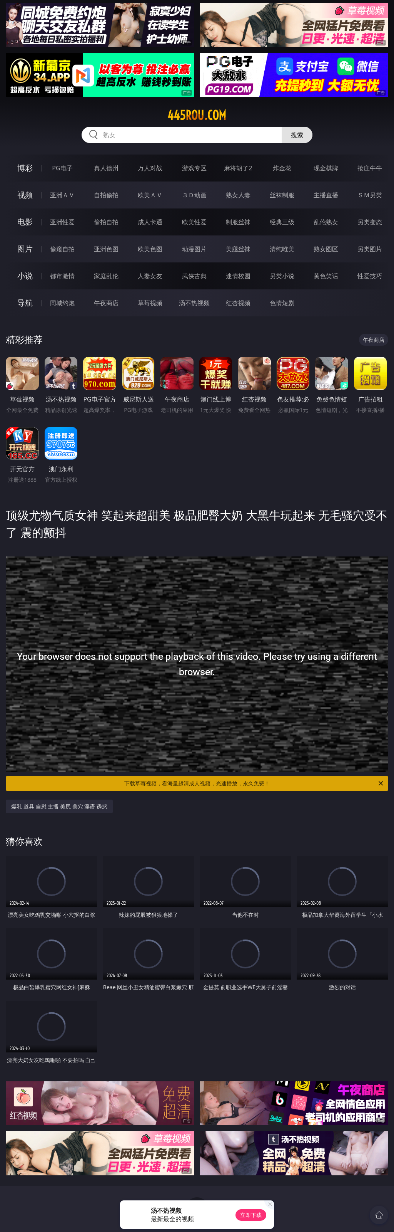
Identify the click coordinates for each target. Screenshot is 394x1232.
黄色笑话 (326, 276)
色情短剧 (282, 303)
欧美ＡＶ (150, 195)
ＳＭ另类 (369, 195)
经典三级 (282, 222)
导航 (25, 302)
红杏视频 (238, 303)
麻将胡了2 (238, 168)
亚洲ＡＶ (62, 195)
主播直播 (326, 195)
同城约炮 (62, 303)
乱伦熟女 (326, 222)
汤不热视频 (194, 303)
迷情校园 (238, 276)
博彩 (25, 168)
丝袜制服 (282, 195)
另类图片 (369, 249)
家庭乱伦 (106, 276)
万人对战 (150, 168)
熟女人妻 (238, 195)
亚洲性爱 (62, 222)
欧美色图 (150, 249)
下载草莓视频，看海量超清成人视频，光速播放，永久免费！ (254, 783)
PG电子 (62, 168)
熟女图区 (326, 249)
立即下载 (251, 1215)
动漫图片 (194, 249)
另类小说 (282, 276)
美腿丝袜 (238, 249)
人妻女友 (150, 276)
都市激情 (62, 276)
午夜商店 (106, 303)
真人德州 (106, 168)
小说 (25, 276)
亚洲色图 (106, 249)
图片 (25, 249)
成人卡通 (150, 222)
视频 (25, 195)
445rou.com (196, 115)
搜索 (297, 135)
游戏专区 (194, 168)
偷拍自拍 (106, 222)
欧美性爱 (194, 222)
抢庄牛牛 (369, 168)
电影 (25, 222)
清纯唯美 (282, 249)
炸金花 (282, 168)
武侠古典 (194, 276)
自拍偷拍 (106, 195)
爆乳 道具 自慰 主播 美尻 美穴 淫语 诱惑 (59, 806)
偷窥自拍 (62, 249)
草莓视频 (150, 303)
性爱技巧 (369, 276)
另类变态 (369, 222)
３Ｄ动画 (194, 195)
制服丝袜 (238, 222)
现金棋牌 (326, 168)
